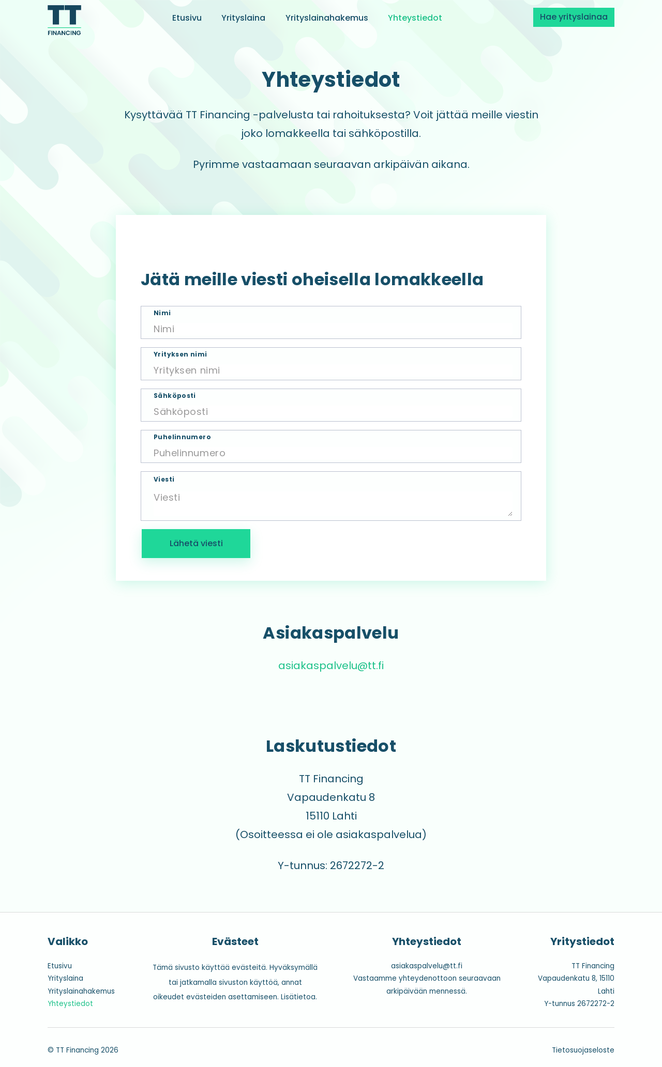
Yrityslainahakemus (326, 17)
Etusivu (187, 17)
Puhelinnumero (182, 437)
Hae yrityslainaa (574, 17)
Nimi (162, 313)
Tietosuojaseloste (583, 1050)
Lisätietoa (298, 997)
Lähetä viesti (196, 543)
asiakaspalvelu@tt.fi (331, 665)
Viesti (164, 479)
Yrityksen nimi (180, 354)
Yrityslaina (243, 17)
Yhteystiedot (415, 17)
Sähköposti (175, 395)
